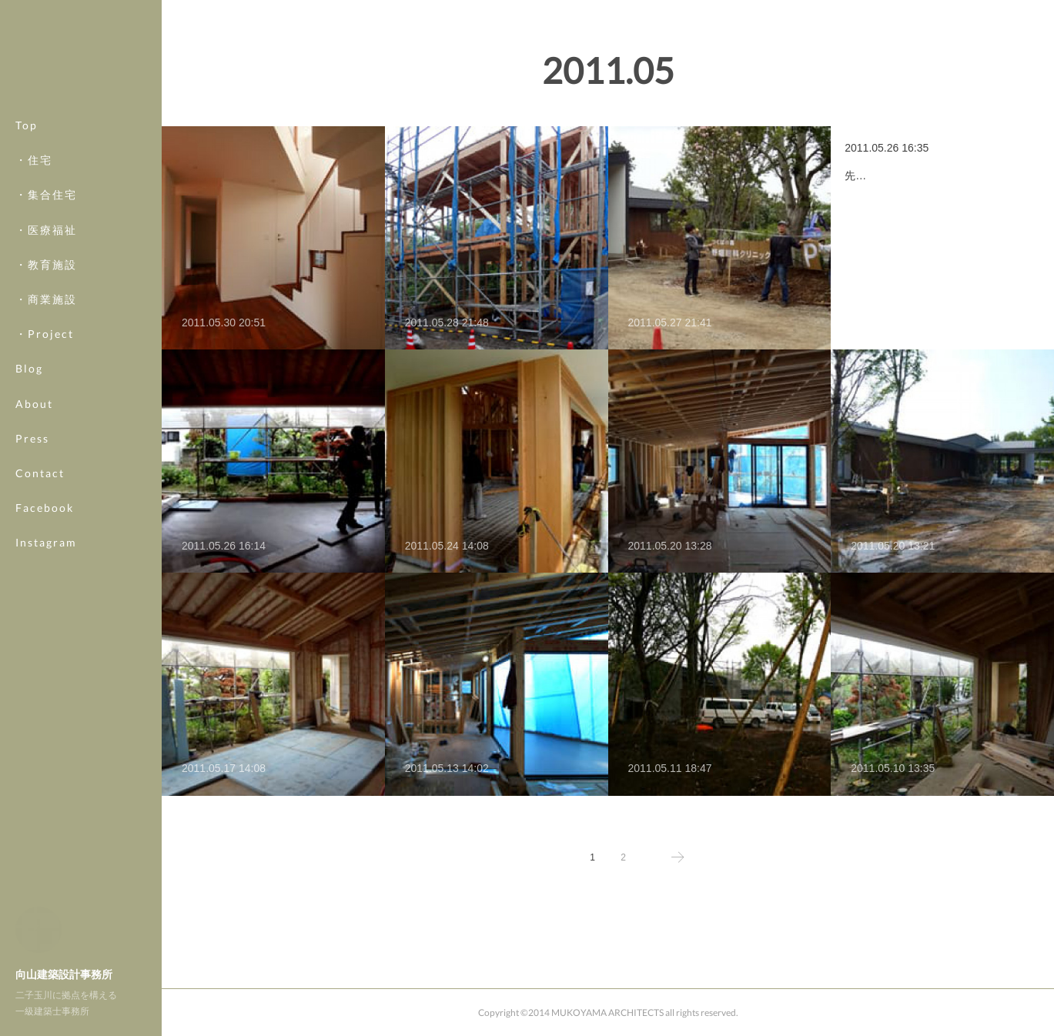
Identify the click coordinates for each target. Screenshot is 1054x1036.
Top (26, 125)
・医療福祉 (46, 229)
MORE (34, 507)
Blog (29, 368)
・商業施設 (46, 299)
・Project (44, 333)
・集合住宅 (46, 194)
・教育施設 (46, 264)
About (34, 403)
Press (32, 438)
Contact (40, 473)
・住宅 (33, 159)
